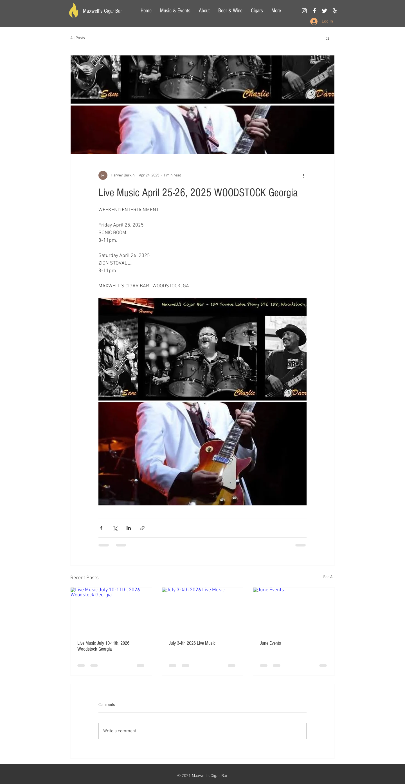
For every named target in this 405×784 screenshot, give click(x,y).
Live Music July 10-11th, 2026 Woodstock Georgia (103, 646)
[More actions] (303, 175)
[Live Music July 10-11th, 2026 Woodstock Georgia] (111, 610)
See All (329, 577)
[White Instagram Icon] (304, 10)
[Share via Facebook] (101, 528)
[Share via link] (142, 528)
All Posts (77, 38)
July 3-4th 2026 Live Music (192, 643)
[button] (327, 38)
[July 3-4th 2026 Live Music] (202, 610)
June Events (270, 643)
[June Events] (293, 610)
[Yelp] (334, 10)
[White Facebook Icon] (314, 10)
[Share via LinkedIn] (128, 528)
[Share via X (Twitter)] (115, 528)
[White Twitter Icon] (324, 10)
